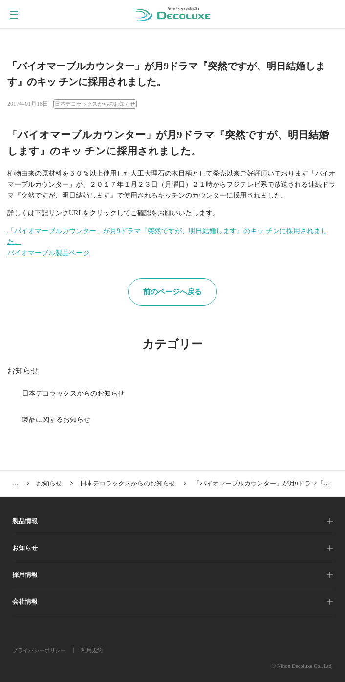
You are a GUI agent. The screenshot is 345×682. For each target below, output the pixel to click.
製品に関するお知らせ (56, 419)
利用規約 (92, 650)
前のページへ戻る (172, 292)
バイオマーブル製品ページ (48, 253)
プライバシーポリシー (39, 650)
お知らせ (23, 370)
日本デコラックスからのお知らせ (73, 393)
